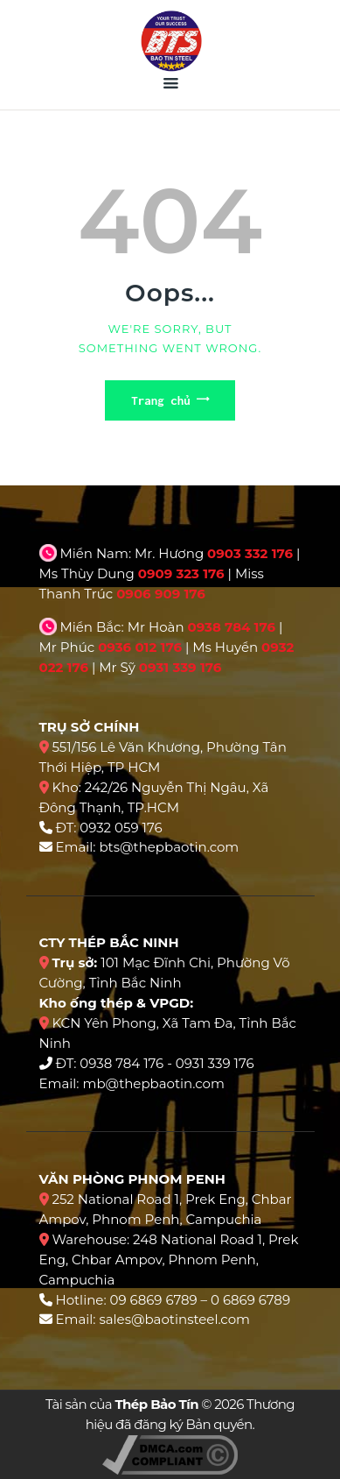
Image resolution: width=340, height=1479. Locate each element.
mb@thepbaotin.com (153, 1083)
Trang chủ (161, 400)
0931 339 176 (180, 667)
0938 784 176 (231, 627)
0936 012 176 (140, 647)
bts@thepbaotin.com (169, 847)
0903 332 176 (250, 553)
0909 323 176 (181, 573)
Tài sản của (121, 1404)
